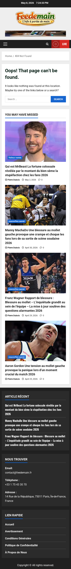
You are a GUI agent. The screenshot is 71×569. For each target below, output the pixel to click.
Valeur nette (15, 157)
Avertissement (14, 531)
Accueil (9, 524)
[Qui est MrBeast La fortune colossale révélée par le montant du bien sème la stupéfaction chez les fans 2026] (35, 141)
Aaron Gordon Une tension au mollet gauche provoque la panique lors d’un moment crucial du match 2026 (35, 370)
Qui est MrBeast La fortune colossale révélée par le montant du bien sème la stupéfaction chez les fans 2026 (31, 171)
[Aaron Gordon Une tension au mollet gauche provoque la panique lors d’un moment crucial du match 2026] (35, 341)
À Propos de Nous (16, 552)
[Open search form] (47, 44)
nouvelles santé (17, 221)
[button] (5, 43)
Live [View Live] (59, 44)
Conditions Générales (18, 538)
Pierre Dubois (14, 180)
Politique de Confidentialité (21, 545)
